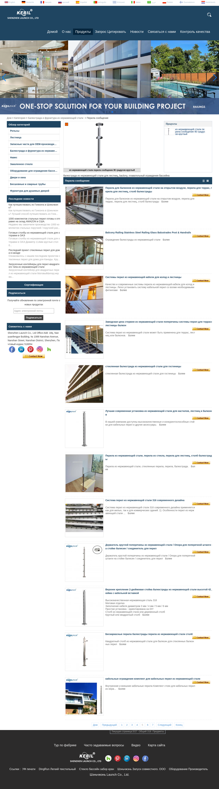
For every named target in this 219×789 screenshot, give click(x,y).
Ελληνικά (121, 2)
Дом (9, 118)
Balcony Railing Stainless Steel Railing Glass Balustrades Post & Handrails (148, 232)
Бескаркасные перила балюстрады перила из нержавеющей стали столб (149, 634)
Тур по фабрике (65, 745)
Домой (52, 32)
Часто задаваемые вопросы (104, 745)
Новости (136, 32)
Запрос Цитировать (110, 32)
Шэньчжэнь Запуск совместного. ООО (141, 769)
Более (165, 201)
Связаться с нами (162, 32)
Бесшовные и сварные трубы (28, 184)
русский (65, 2)
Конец (179, 725)
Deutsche (30, 2)
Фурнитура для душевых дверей (29, 190)
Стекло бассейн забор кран (96, 769)
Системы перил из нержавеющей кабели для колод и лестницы (143, 277)
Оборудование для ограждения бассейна (34, 170)
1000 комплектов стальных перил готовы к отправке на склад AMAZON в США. (34, 220)
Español (83, 2)
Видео (135, 745)
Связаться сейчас (34, 356)
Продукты (83, 32)
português (102, 2)
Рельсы (14, 130)
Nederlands (210, 2)
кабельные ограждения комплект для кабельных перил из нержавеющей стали (152, 678)
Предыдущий (109, 725)
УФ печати (28, 769)
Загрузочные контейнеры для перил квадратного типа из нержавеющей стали (34, 265)
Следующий (164, 725)
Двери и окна (18, 177)
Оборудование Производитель (188, 769)
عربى (154, 2)
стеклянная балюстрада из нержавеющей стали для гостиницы (143, 366)
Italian (138, 2)
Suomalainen (189, 2)
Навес (13, 157)
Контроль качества (195, 32)
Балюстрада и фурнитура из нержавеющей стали (55, 118)
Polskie (170, 2)
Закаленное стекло (21, 164)
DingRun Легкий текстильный (57, 769)
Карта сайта (156, 745)
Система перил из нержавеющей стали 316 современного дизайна (144, 500)
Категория (19, 118)
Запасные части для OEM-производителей (35, 144)
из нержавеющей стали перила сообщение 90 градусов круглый (102, 170)
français (48, 2)
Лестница (15, 137)
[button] (104, 112)
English (12, 2)
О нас (66, 32)
